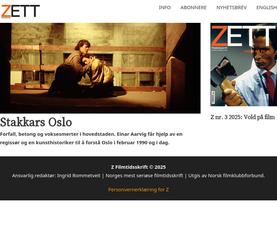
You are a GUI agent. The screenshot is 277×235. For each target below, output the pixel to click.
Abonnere (194, 7)
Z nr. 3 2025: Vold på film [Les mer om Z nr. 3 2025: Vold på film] (242, 116)
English (266, 7)
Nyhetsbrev (232, 7)
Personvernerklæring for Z (138, 189)
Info (165, 7)
